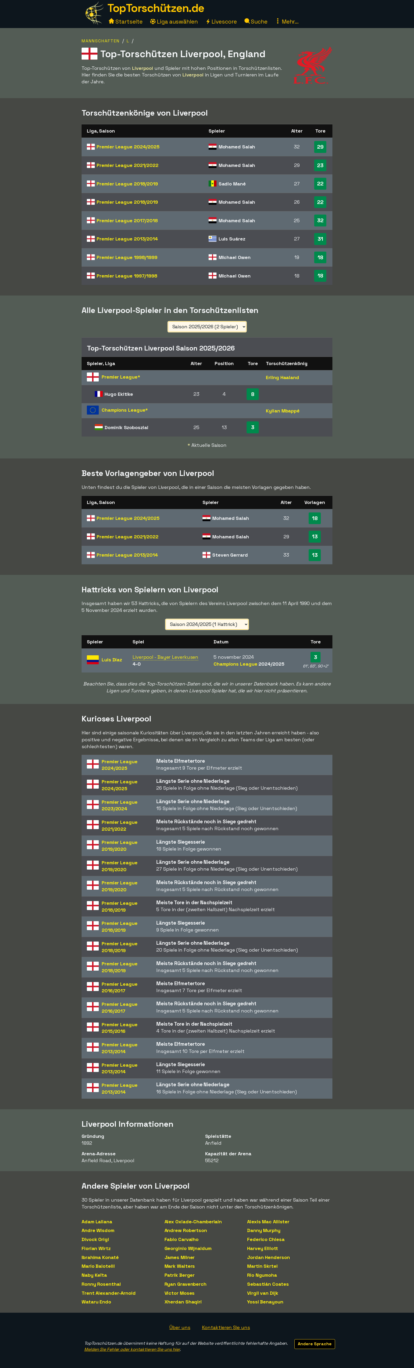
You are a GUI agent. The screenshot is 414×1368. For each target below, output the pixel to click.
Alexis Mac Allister (268, 1222)
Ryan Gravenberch (185, 1284)
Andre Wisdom (98, 1230)
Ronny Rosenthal (101, 1284)
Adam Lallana (97, 1222)
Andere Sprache (315, 1344)
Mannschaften (101, 41)
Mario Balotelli (98, 1266)
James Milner (179, 1257)
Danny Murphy (263, 1230)
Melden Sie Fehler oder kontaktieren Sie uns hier (132, 1349)
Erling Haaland (282, 377)
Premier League (128, 147)
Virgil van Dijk (262, 1293)
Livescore (221, 21)
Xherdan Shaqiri (183, 1302)
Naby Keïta (94, 1275)
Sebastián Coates (268, 1284)
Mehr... (287, 21)
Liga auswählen (174, 21)
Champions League (249, 664)
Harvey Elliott (262, 1248)
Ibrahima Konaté (100, 1257)
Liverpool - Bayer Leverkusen (165, 657)
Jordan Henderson (268, 1257)
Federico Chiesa (266, 1239)
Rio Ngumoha (262, 1275)
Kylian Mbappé (283, 411)
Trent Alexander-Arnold (109, 1293)
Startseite (126, 21)
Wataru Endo (96, 1302)
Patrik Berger (179, 1275)
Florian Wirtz (96, 1248)
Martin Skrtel (262, 1266)
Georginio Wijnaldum (187, 1248)
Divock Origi (95, 1239)
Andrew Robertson (185, 1230)
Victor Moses (179, 1293)
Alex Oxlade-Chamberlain (193, 1222)
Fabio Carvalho (181, 1239)
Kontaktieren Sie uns (226, 1327)
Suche (255, 21)
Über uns (179, 1327)
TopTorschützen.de (155, 8)
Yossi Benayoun (265, 1302)
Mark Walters (179, 1266)
